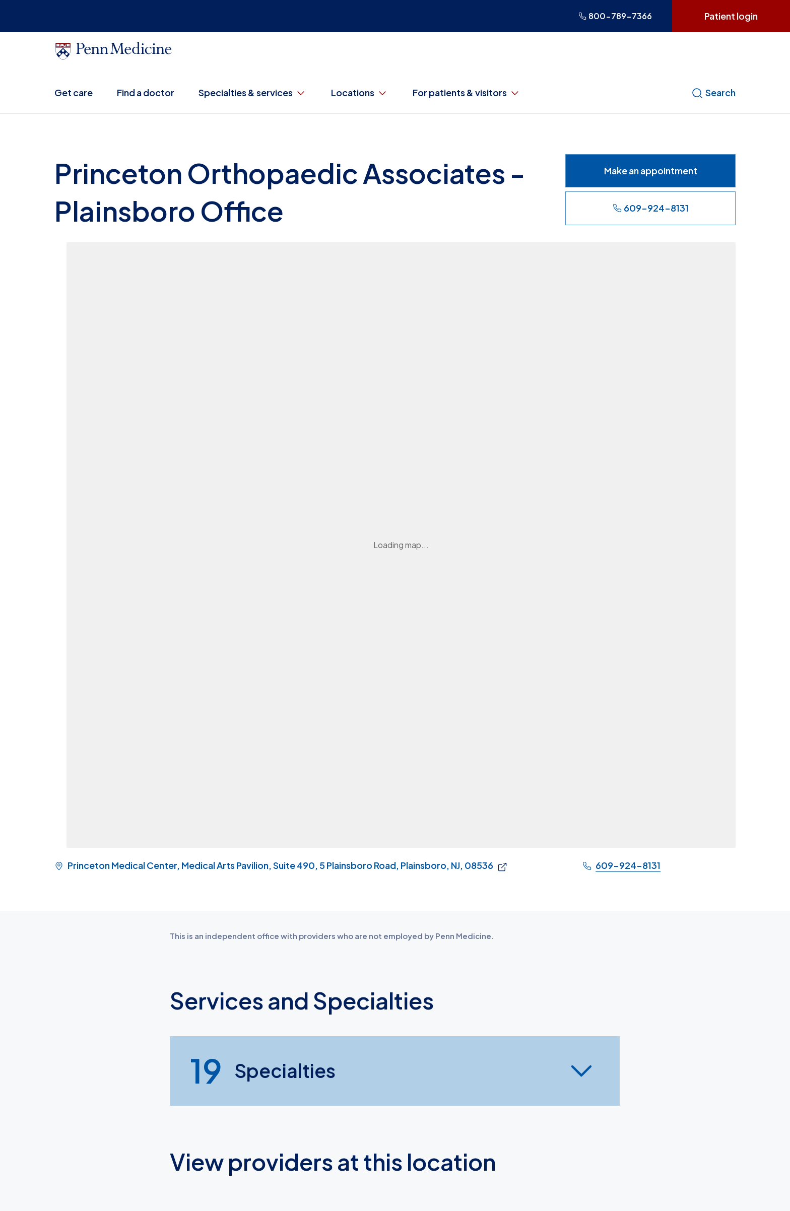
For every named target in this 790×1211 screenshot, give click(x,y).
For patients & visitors (467, 93)
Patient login (731, 16)
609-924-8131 (651, 208)
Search (713, 93)
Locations (359, 93)
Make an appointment (650, 170)
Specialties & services (253, 93)
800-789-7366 (615, 16)
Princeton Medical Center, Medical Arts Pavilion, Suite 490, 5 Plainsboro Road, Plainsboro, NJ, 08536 (280, 865)
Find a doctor (145, 92)
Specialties (263, 1071)
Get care (73, 92)
